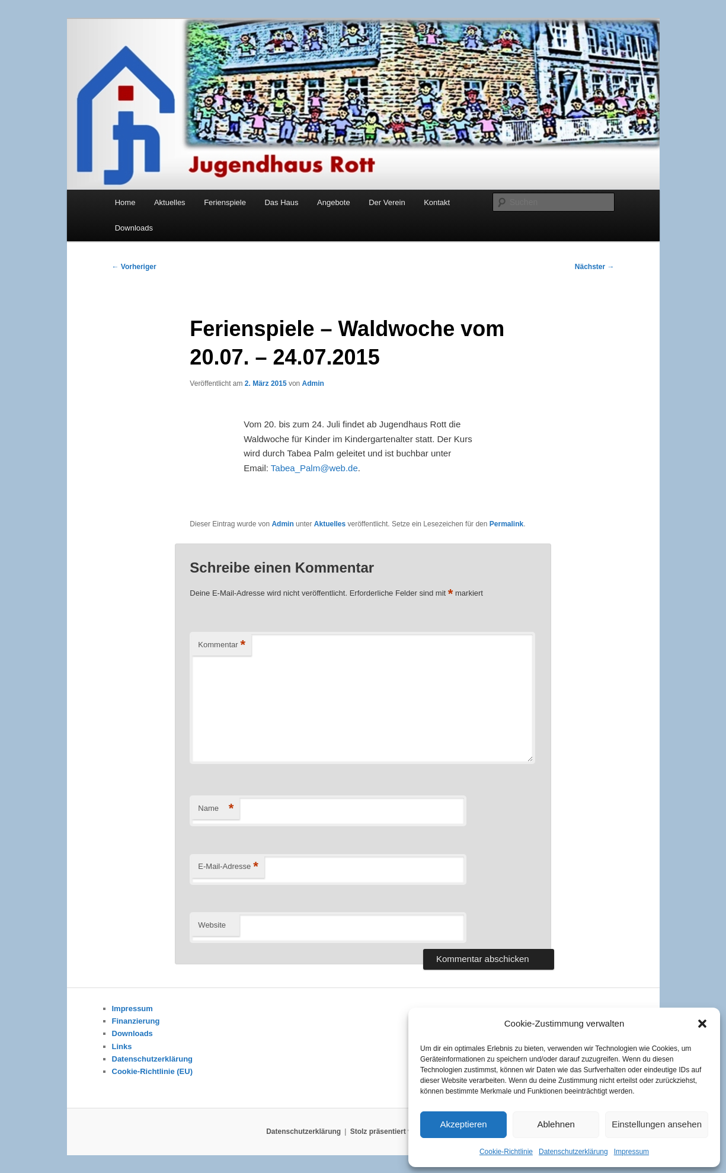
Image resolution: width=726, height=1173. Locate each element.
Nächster (595, 267)
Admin (313, 383)
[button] (702, 1024)
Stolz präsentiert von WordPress (405, 1131)
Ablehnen (555, 1124)
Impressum (631, 1152)
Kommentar (221, 645)
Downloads (134, 227)
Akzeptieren (463, 1124)
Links (122, 1046)
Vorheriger (134, 267)
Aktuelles (170, 202)
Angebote (333, 202)
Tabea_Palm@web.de (314, 468)
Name (216, 808)
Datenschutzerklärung (573, 1152)
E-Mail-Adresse (228, 866)
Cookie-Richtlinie (506, 1152)
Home (125, 202)
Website (212, 924)
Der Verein (387, 202)
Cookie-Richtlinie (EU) (152, 1071)
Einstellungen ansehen (657, 1124)
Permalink (506, 524)
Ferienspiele (225, 202)
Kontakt (437, 202)
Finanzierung (136, 1021)
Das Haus (281, 202)
